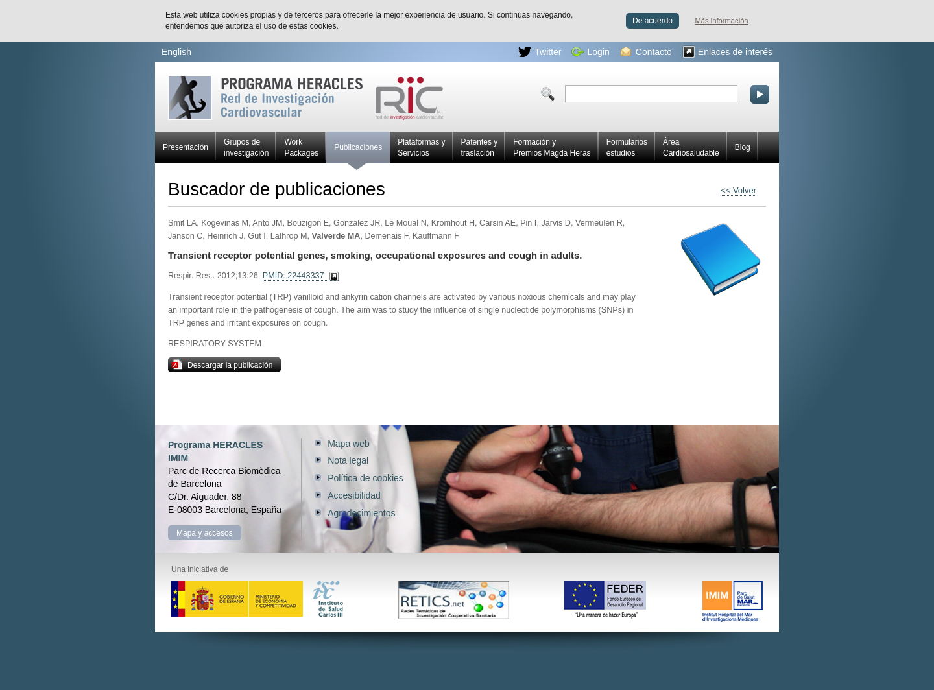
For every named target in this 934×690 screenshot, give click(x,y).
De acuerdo (652, 20)
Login (590, 52)
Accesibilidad (354, 495)
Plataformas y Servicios (421, 147)
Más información (721, 21)
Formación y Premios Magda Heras (551, 147)
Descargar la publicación (222, 364)
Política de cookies (365, 478)
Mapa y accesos (204, 533)
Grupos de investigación (246, 147)
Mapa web (349, 443)
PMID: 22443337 (293, 275)
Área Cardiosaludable (691, 147)
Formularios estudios (626, 147)
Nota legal (348, 460)
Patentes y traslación (479, 147)
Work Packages (301, 147)
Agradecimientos (361, 513)
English (176, 52)
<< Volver (738, 190)
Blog (742, 147)
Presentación (185, 147)
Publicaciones (358, 153)
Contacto (646, 52)
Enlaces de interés (727, 51)
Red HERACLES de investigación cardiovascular (306, 97)
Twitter (539, 52)
